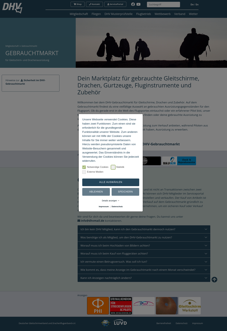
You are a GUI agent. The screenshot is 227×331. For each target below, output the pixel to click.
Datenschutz (117, 206)
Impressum (104, 206)
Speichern (125, 192)
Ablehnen (96, 192)
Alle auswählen (110, 182)
